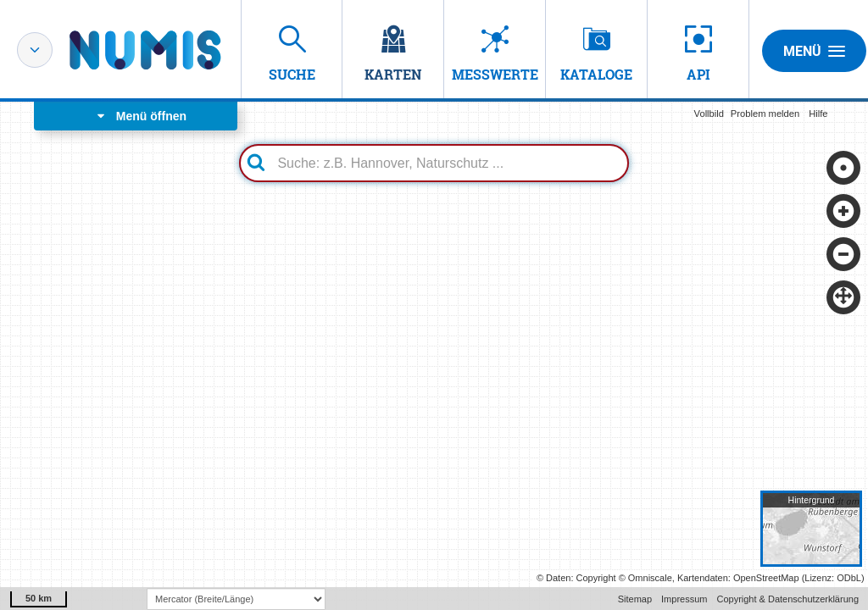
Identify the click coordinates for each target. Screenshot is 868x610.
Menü (814, 50)
